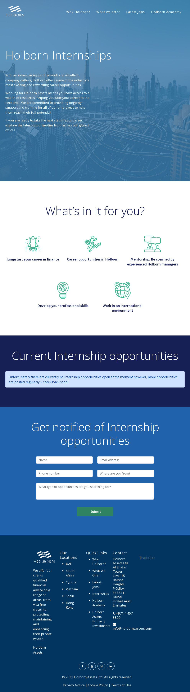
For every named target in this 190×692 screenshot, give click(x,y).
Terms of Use (121, 685)
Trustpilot (147, 557)
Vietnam (70, 589)
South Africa (70, 573)
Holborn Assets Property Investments (100, 619)
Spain (70, 596)
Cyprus (70, 582)
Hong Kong (70, 605)
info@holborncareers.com (132, 628)
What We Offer (98, 573)
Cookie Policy (98, 685)
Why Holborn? (78, 12)
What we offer (108, 12)
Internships (100, 594)
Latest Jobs (135, 12)
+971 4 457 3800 (123, 615)
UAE (69, 564)
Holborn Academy (166, 12)
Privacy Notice (74, 685)
